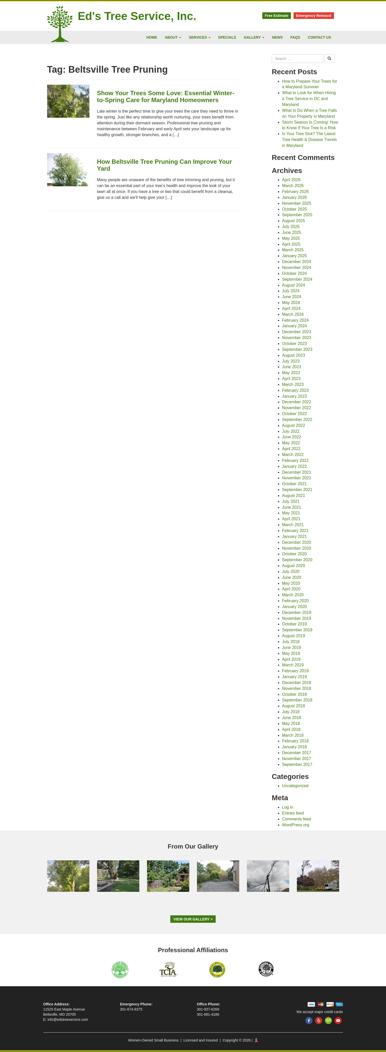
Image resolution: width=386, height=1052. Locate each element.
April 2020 (291, 589)
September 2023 (297, 349)
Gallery (254, 37)
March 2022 (293, 454)
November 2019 (296, 618)
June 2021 (291, 507)
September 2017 (297, 764)
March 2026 (293, 185)
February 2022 (295, 460)
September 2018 (297, 700)
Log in (287, 807)
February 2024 (295, 320)
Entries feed (293, 813)
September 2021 (297, 489)
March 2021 (293, 525)
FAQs (295, 37)
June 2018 (291, 717)
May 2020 (291, 583)
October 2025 (294, 209)
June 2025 (291, 232)
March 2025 (293, 250)
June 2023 (291, 367)
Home (152, 37)
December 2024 (296, 261)
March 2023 (293, 384)
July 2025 (291, 226)
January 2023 (294, 396)
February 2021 (295, 530)
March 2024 (293, 314)
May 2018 (291, 723)
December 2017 (296, 753)
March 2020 (293, 595)
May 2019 (291, 653)
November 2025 (296, 203)
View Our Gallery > (193, 919)
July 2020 (291, 571)
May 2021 (291, 513)
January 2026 (294, 197)
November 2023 (296, 337)
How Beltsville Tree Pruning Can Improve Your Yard (164, 165)
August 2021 (293, 495)
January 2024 (294, 326)
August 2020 (293, 565)
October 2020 (294, 554)
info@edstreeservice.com (68, 1019)
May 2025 (291, 238)
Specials (227, 37)
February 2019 (295, 671)
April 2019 (291, 659)
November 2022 (296, 408)
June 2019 (291, 647)
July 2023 (291, 361)
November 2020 (296, 548)
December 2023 (296, 332)
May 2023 (291, 373)
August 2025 (293, 221)
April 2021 (291, 519)
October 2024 (294, 273)
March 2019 (293, 665)
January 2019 (294, 677)
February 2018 (295, 741)
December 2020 (296, 542)
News (277, 37)
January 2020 (294, 606)
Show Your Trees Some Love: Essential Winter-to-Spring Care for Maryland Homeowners (165, 96)
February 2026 (295, 191)
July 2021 (291, 501)
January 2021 (294, 536)
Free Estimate (276, 16)
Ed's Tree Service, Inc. (137, 16)
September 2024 (297, 279)
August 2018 (293, 706)
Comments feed (296, 819)
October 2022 (294, 413)
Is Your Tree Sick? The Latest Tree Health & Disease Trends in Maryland (309, 140)
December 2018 (296, 682)
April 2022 (291, 449)
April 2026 (291, 180)
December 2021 (296, 472)
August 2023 (293, 355)
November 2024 (296, 267)
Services (199, 37)
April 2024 (291, 308)
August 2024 (293, 285)
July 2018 (291, 712)
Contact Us (319, 37)
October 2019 (294, 624)
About (173, 37)
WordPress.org (295, 825)
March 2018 (293, 735)
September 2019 (297, 630)
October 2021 (294, 484)
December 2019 (296, 612)
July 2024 (291, 291)
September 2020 (297, 560)
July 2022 (291, 431)
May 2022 (291, 443)
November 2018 (296, 688)
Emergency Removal (313, 16)
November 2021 (296, 478)
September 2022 (297, 419)
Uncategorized (295, 786)
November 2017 (296, 758)
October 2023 (294, 343)
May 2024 (291, 302)
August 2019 (293, 636)
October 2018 (294, 694)
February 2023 (295, 390)
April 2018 (291, 729)
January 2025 (294, 256)
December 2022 (296, 402)
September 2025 (297, 215)
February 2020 (295, 601)
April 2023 (291, 378)
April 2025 (291, 244)
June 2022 (291, 437)
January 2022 (294, 466)
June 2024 (291, 297)
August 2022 (293, 425)
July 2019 (291, 641)
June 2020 (291, 577)
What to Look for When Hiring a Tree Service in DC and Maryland (309, 99)
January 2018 (294, 747)
